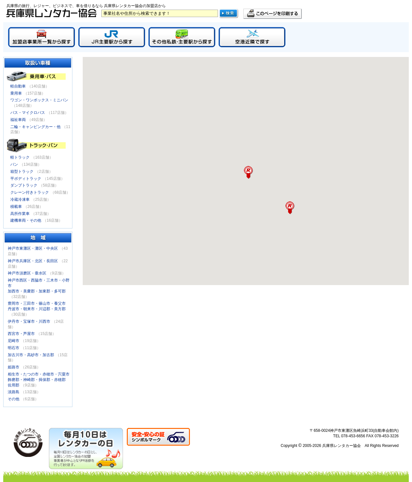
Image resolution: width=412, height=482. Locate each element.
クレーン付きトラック (29, 192)
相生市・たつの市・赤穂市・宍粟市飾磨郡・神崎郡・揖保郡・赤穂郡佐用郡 (39, 379)
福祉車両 (18, 119)
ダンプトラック (23, 185)
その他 (13, 399)
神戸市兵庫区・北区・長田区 (33, 261)
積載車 (16, 206)
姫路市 (13, 367)
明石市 (13, 348)
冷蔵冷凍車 (20, 199)
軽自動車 (18, 86)
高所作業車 (20, 213)
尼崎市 (13, 340)
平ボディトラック (25, 178)
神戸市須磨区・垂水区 (27, 273)
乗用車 (16, 93)
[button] (290, 207)
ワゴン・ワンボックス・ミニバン (39, 100)
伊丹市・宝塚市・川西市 (29, 321)
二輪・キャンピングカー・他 (35, 127)
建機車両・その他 (25, 220)
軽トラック (20, 157)
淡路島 (13, 392)
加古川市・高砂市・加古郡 (31, 355)
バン (14, 164)
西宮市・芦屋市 (21, 333)
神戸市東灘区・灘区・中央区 (33, 248)
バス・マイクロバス (27, 112)
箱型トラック (21, 171)
